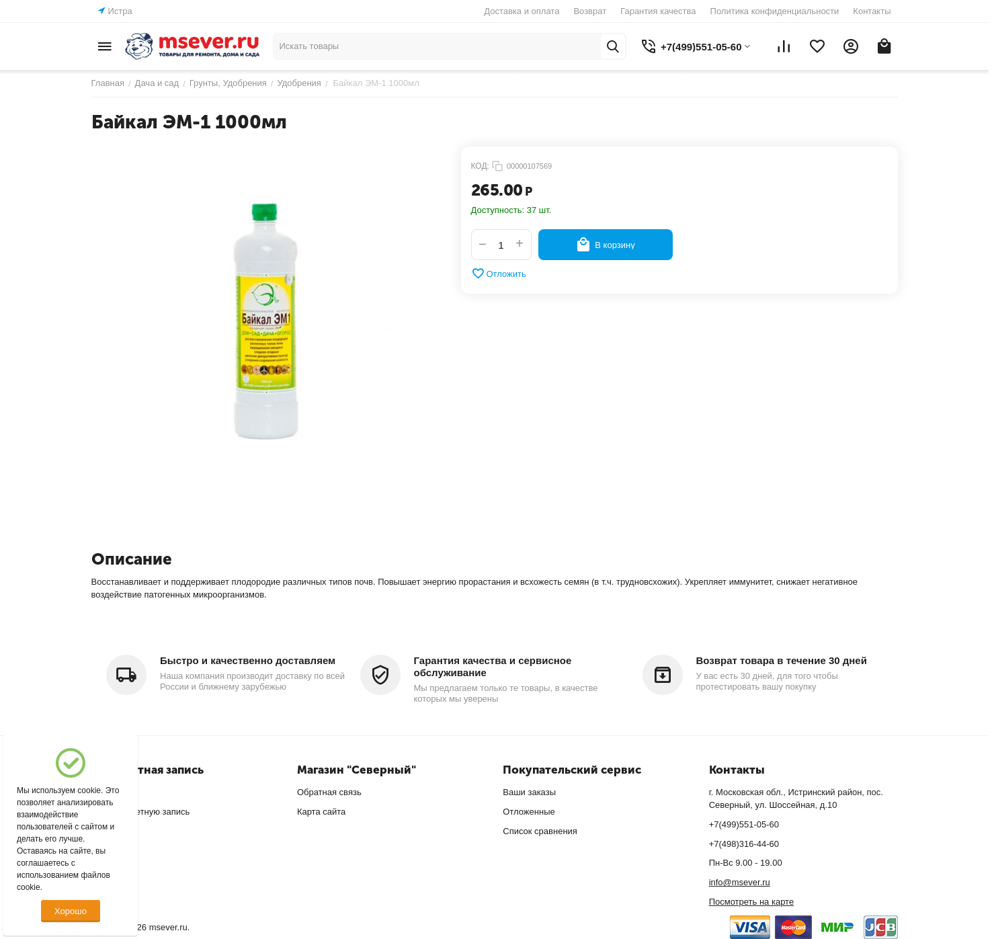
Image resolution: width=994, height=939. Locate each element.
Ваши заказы (529, 792)
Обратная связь (329, 792)
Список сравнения (540, 831)
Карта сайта (321, 812)
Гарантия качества (658, 11)
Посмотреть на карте (751, 902)
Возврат (589, 11)
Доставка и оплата (521, 11)
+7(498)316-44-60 (744, 844)
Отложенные (528, 812)
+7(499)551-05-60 (744, 824)
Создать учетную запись (140, 812)
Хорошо (70, 911)
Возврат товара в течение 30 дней (781, 660)
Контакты (872, 11)
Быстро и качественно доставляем (247, 660)
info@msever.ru (739, 882)
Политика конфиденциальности (774, 11)
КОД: (480, 166)
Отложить (498, 273)
